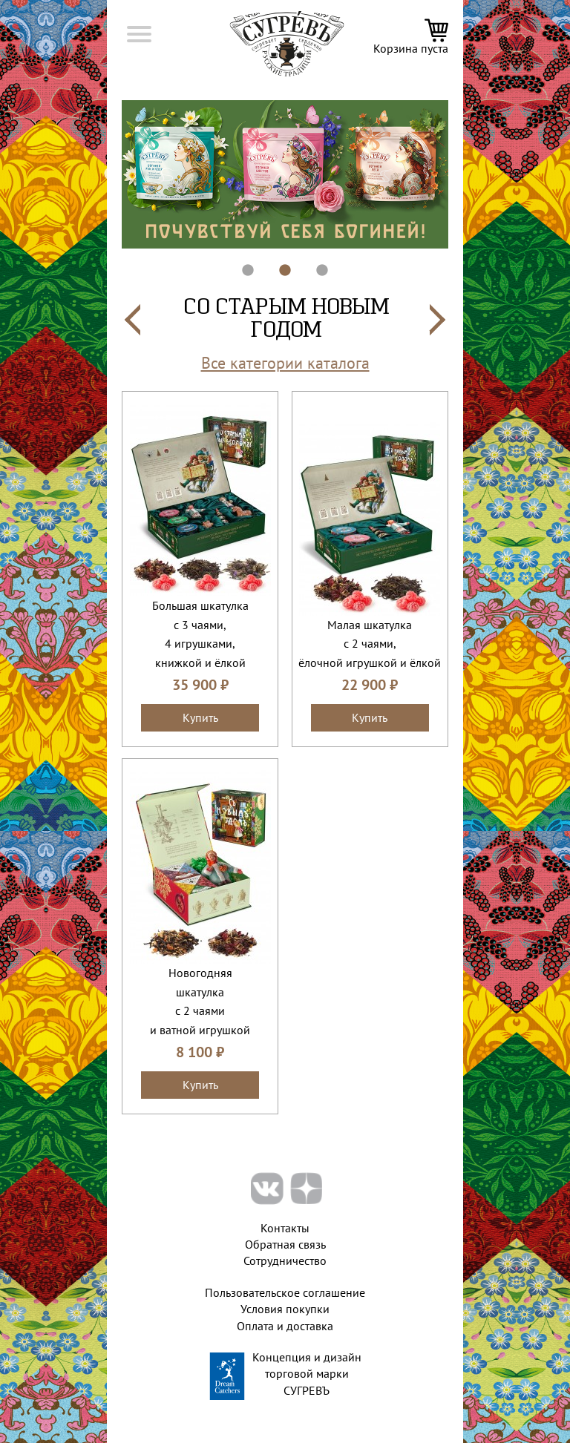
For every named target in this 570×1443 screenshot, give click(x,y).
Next (459, 174)
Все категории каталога (285, 362)
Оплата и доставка (285, 1325)
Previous (110, 174)
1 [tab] (240, 263)
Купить (200, 717)
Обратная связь (285, 1244)
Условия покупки (285, 1308)
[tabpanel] (285, 174)
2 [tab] (277, 263)
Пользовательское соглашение (285, 1292)
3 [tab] (314, 263)
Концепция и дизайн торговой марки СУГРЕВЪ (306, 1374)
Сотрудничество (285, 1260)
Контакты (285, 1227)
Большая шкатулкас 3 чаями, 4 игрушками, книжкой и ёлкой (200, 634)
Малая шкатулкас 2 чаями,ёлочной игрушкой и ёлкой (369, 643)
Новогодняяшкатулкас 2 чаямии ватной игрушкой (200, 1001)
